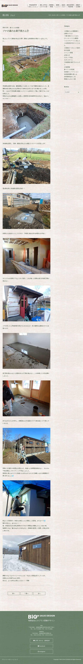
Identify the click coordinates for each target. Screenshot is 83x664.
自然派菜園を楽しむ (70, 74)
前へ (13, 593)
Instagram (42, 651)
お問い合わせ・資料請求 (42, 640)
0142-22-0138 (37, 635)
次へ (39, 593)
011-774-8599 (37, 629)
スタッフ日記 (68, 57)
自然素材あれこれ (70, 76)
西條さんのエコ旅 (70, 79)
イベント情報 (68, 52)
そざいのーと (68, 60)
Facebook (42, 646)
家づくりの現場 (14, 27)
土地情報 (67, 67)
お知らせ (67, 55)
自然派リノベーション (71, 72)
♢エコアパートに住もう (72, 40)
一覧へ (26, 593)
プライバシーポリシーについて (10, 659)
